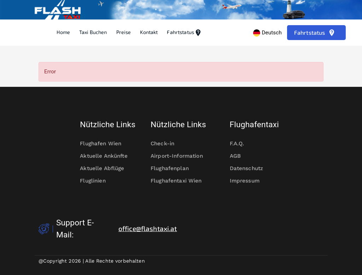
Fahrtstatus (184, 33)
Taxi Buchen (93, 32)
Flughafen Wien (105, 144)
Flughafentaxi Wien (181, 181)
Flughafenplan (174, 168)
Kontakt (149, 32)
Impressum (249, 181)
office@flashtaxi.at (147, 228)
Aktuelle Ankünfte (107, 156)
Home (63, 32)
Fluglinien (97, 181)
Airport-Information (181, 156)
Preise (123, 32)
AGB (240, 156)
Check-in (167, 144)
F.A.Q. (241, 144)
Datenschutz (251, 168)
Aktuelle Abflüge (106, 168)
